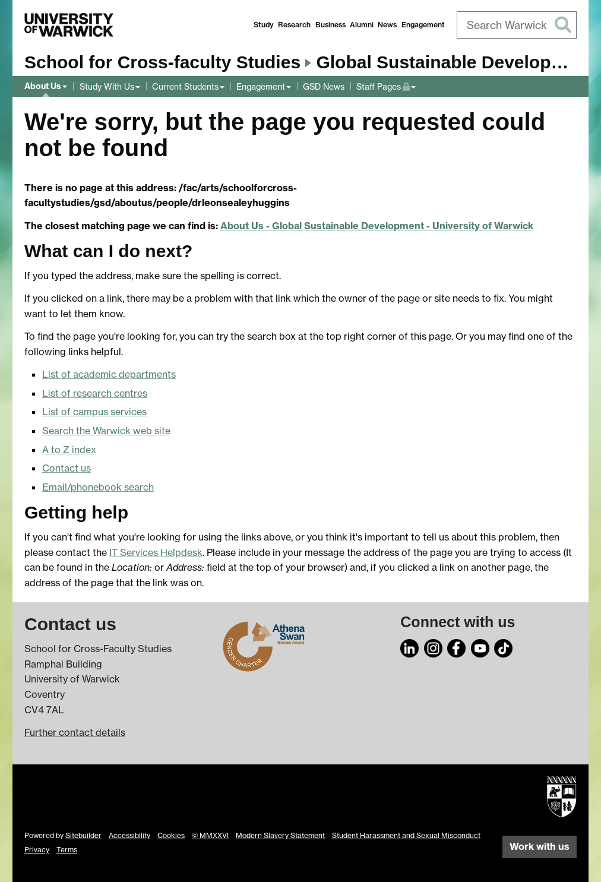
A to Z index (69, 450)
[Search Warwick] (517, 25)
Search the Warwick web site (106, 431)
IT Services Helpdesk (156, 552)
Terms (66, 849)
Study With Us (107, 86)
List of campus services (94, 412)
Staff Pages (386, 85)
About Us (42, 86)
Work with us (540, 846)
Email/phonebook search (98, 487)
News (387, 24)
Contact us (66, 468)
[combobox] (517, 25)
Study (264, 24)
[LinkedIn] (409, 647)
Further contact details (74, 732)
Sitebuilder (83, 835)
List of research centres (94, 393)
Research (294, 24)
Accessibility (129, 835)
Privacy (36, 849)
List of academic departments (109, 374)
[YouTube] (480, 647)
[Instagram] (433, 647)
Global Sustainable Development (454, 62)
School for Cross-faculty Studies (162, 62)
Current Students (185, 86)
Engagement (423, 24)
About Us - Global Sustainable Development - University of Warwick (376, 226)
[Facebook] (456, 647)
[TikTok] (503, 647)
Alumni (362, 24)
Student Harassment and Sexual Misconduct (406, 835)
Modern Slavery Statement (280, 835)
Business (330, 24)
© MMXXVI (210, 835)
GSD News (323, 86)
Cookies (171, 835)
